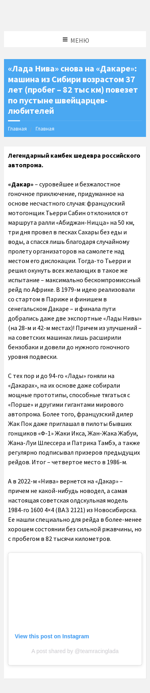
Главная (17, 128)
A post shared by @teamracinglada (74, 651)
